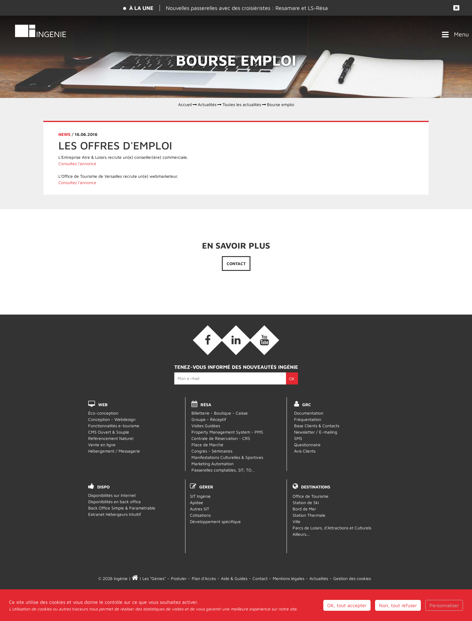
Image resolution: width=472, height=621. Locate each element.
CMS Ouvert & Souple (108, 431)
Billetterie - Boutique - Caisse (219, 413)
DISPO (103, 486)
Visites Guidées (205, 425)
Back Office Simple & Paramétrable (121, 507)
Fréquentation (307, 419)
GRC (306, 404)
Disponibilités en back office (114, 501)
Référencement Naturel (110, 438)
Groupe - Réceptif (208, 419)
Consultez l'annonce (77, 163)
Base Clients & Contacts (316, 425)
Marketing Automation (212, 463)
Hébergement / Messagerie (114, 450)
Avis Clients (304, 450)
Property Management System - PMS (227, 431)
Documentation (308, 413)
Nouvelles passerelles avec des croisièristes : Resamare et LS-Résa (247, 8)
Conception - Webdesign (111, 419)
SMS (298, 438)
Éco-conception (103, 413)
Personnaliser (444, 612)
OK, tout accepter (347, 612)
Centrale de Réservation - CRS (220, 438)
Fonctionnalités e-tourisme (113, 425)
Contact (236, 263)
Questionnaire (307, 444)
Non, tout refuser (398, 612)
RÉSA (205, 404)
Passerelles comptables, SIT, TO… (223, 469)
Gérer (206, 486)
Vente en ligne (102, 444)
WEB (102, 404)
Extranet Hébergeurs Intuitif (114, 514)
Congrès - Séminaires (211, 450)
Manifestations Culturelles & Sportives (227, 457)
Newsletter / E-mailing (315, 431)
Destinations (315, 486)
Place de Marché (207, 444)
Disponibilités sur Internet (112, 495)
